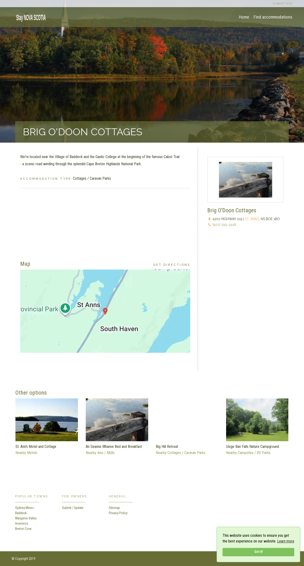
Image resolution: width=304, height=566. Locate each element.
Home (244, 17)
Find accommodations (273, 17)
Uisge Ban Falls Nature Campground (252, 446)
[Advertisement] (105, 221)
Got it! (258, 552)
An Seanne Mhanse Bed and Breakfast (114, 446)
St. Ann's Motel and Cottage (35, 446)
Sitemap (114, 508)
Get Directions (171, 264)
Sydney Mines (24, 508)
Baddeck (21, 513)
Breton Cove (23, 529)
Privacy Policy (118, 513)
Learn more (285, 541)
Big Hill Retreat (167, 446)
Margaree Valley (26, 518)
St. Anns (252, 219)
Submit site (282, 3)
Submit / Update (73, 508)
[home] (29, 17)
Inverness (21, 523)
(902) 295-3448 (224, 225)
